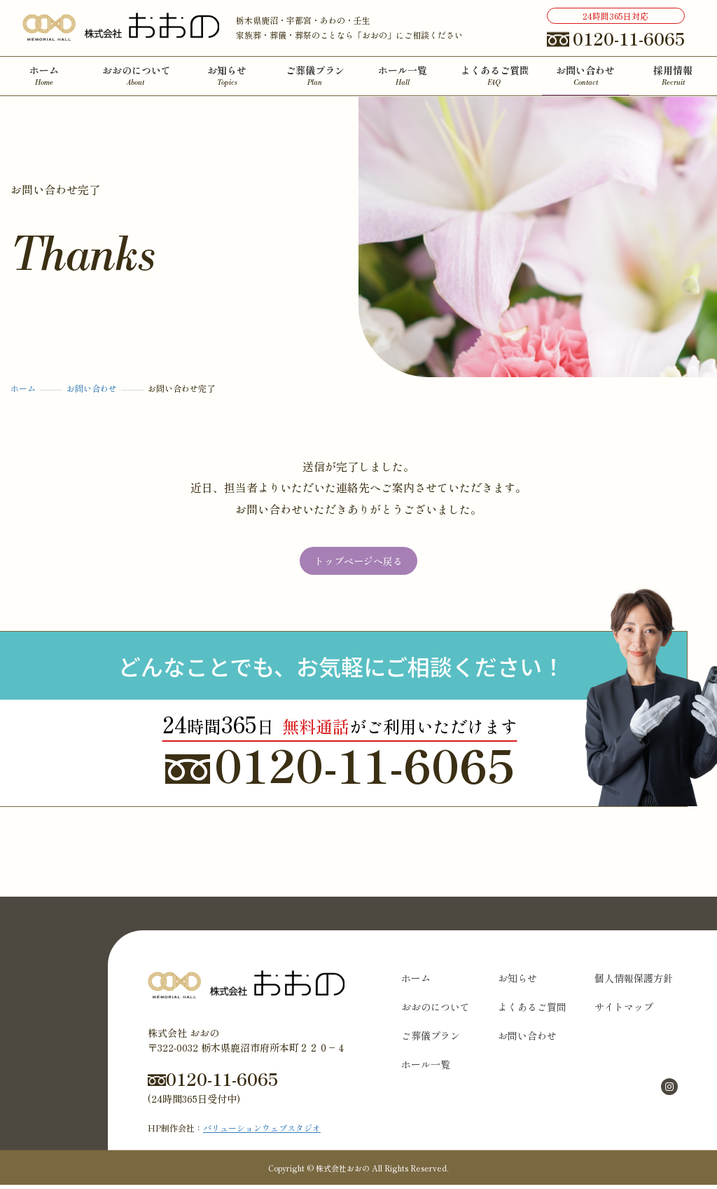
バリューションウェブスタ (253, 1132)
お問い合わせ (527, 1040)
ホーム (416, 982)
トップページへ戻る (358, 563)
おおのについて (435, 1011)
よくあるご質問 (532, 1011)
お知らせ (517, 982)
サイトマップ (623, 1011)
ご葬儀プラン (430, 1040)
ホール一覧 (425, 1068)
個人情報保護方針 (633, 982)
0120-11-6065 (340, 768)
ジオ (312, 1132)
